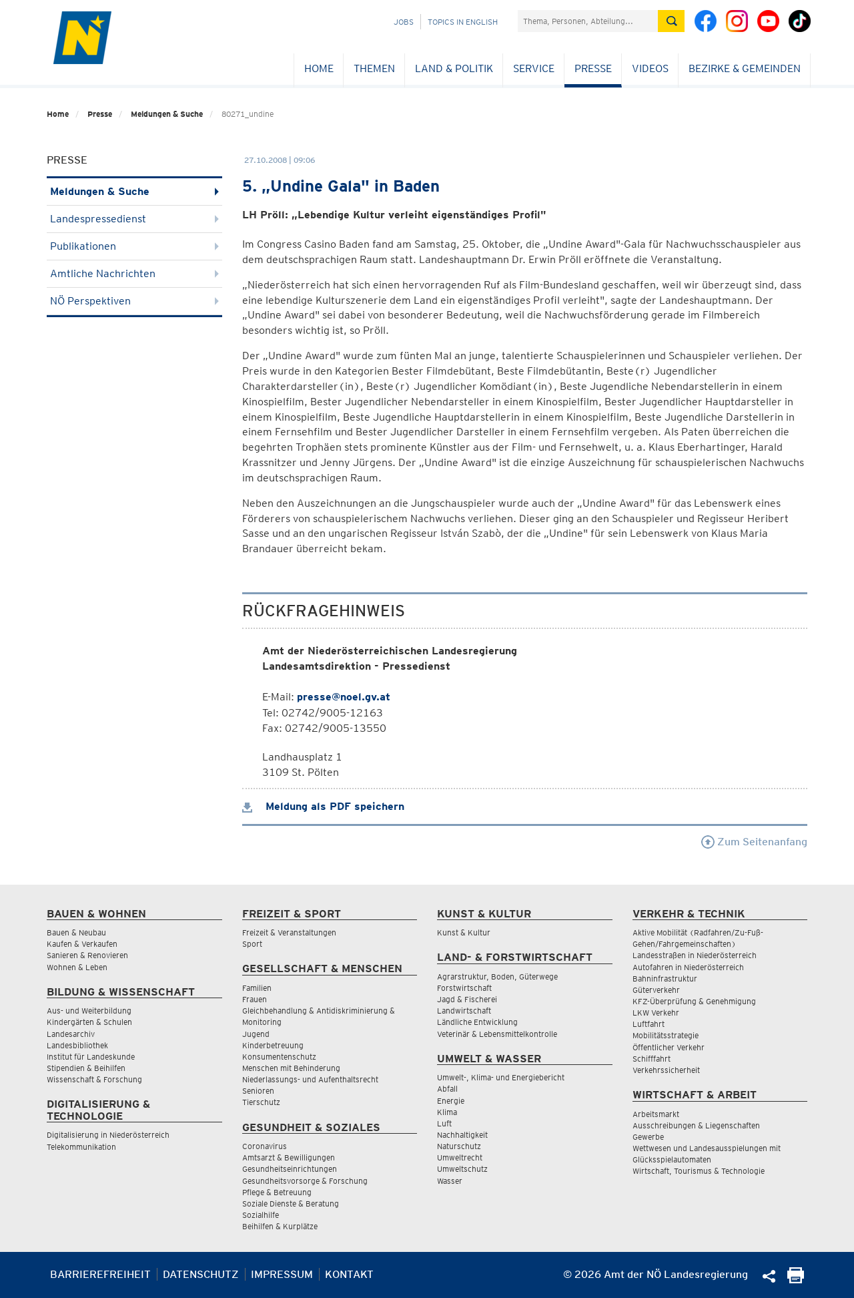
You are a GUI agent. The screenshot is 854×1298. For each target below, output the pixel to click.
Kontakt (349, 1274)
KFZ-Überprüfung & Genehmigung (694, 1001)
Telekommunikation (81, 1147)
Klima (447, 1112)
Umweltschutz (462, 1169)
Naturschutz (459, 1146)
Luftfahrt (648, 1024)
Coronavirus (264, 1146)
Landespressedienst (134, 218)
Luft (444, 1123)
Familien (257, 988)
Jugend (256, 1034)
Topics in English (463, 22)
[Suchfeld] (588, 21)
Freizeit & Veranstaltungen (289, 932)
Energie (450, 1101)
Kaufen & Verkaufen (82, 944)
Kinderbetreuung (273, 1045)
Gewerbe (648, 1137)
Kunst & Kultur (463, 932)
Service (533, 68)
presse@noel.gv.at (343, 696)
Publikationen (134, 246)
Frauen (254, 999)
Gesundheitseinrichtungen (289, 1169)
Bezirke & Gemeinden (745, 68)
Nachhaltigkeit (462, 1135)
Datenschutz (201, 1274)
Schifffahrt (651, 1059)
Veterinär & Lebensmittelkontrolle (497, 1034)
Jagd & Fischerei (467, 999)
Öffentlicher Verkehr (668, 1047)
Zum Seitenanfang (754, 841)
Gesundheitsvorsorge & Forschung (305, 1181)
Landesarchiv (71, 1034)
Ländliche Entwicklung (477, 1022)
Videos (650, 68)
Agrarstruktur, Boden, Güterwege (497, 976)
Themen (374, 68)
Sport (252, 944)
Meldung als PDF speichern (323, 806)
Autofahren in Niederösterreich (688, 967)
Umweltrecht (459, 1157)
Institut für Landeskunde (91, 1057)
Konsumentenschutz (279, 1057)
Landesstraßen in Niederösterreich (694, 955)
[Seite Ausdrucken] (795, 1279)
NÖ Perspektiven (134, 300)
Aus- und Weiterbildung (89, 1011)
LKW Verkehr (655, 1013)
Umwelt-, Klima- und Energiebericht (500, 1077)
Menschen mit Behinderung (291, 1068)
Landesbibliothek (77, 1045)
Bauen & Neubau (76, 932)
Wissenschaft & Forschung (94, 1079)
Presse (593, 68)
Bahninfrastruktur (664, 979)
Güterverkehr (656, 990)
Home (319, 68)
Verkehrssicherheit (666, 1070)
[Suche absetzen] (671, 21)
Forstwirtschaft (464, 988)
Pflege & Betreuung (277, 1192)
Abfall (447, 1089)
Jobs (404, 22)
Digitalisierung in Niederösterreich (108, 1135)
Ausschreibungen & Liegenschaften (696, 1125)
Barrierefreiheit (100, 1274)
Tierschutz (261, 1102)
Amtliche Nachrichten (134, 273)
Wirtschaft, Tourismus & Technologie (698, 1171)
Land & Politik (454, 68)
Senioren (258, 1091)
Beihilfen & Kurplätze (280, 1226)
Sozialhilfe (260, 1215)
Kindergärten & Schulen (89, 1022)
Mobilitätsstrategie (665, 1035)
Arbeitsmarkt (655, 1114)
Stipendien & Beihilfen (86, 1068)
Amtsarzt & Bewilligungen (288, 1157)
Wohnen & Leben (77, 967)
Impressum (282, 1274)
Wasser (449, 1181)
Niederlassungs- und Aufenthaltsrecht (310, 1079)
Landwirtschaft (464, 1011)
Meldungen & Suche (167, 114)
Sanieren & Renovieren (87, 955)
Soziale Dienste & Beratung (290, 1204)
